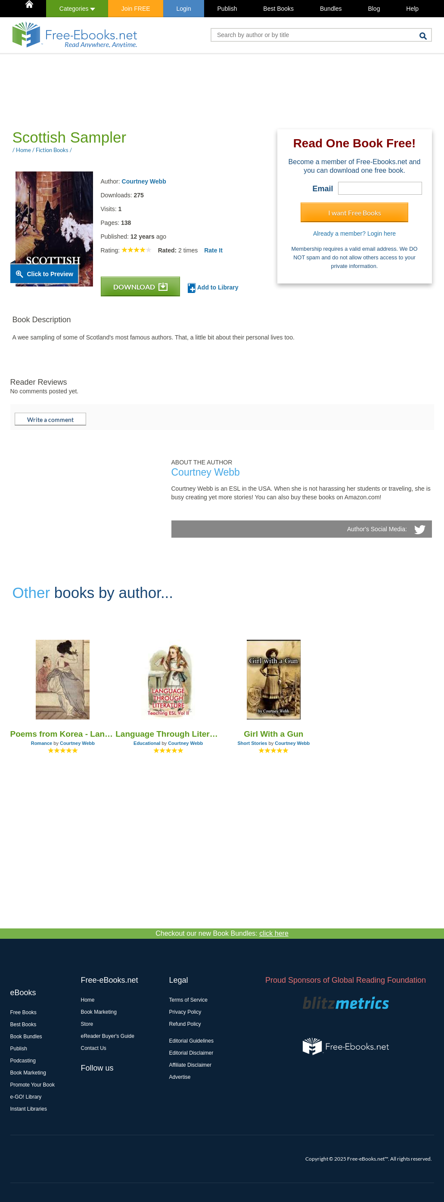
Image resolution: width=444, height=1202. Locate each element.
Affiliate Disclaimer (190, 1065)
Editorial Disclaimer (191, 1053)
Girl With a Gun (273, 733)
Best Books (278, 8)
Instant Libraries (28, 1109)
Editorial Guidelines (191, 1041)
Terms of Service (188, 1000)
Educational (147, 743)
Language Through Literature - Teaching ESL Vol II (168, 733)
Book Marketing (28, 1073)
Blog (374, 8)
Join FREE (135, 8)
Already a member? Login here (354, 233)
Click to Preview (50, 274)
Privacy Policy (185, 1012)
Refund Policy (185, 1024)
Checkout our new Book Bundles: (222, 933)
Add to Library (213, 288)
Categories (77, 8)
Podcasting (23, 1061)
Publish (227, 8)
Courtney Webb (144, 181)
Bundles (331, 8)
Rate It (213, 250)
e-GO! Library (26, 1097)
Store (87, 1024)
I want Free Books (354, 213)
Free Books (23, 1012)
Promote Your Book (32, 1085)
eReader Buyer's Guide (107, 1036)
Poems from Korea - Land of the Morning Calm (63, 733)
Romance (42, 743)
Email (322, 188)
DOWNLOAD (140, 287)
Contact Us (93, 1048)
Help (412, 8)
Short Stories (252, 743)
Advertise (180, 1077)
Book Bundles (26, 1037)
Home (88, 1000)
